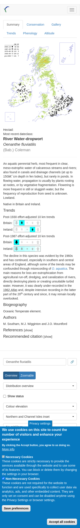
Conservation (35, 24)
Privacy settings (39, 423)
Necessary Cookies (19, 457)
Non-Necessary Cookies (23, 478)
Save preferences (16, 508)
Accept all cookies (62, 522)
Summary (13, 24)
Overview (11, 375)
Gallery (56, 24)
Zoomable (27, 375)
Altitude (49, 33)
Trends (11, 33)
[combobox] (34, 361)
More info (8, 449)
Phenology (30, 33)
